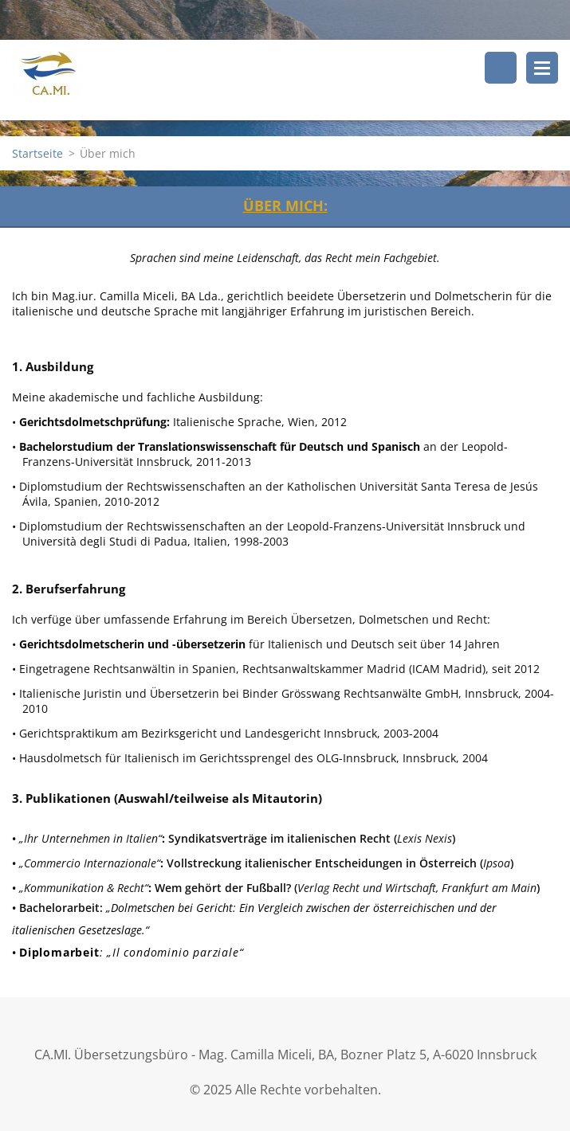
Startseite (37, 153)
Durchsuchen (501, 68)
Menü (542, 68)
